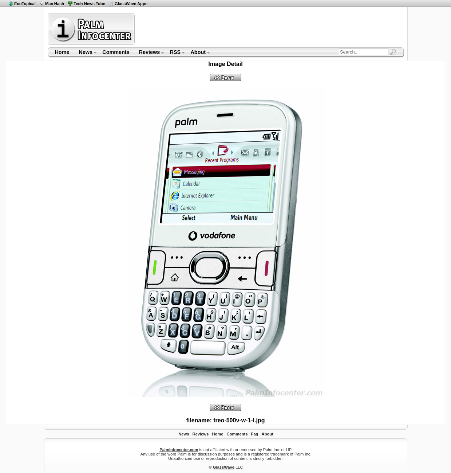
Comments (115, 52)
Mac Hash (54, 3)
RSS (175, 52)
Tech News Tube (89, 3)
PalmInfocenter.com (178, 449)
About (198, 52)
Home (62, 52)
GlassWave (223, 467)
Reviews (149, 52)
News (85, 52)
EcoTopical (25, 3)
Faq (254, 434)
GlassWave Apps (131, 3)
